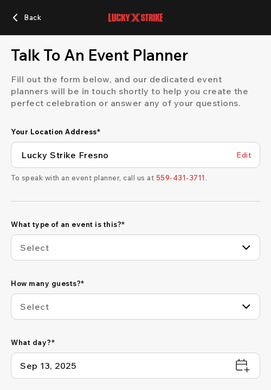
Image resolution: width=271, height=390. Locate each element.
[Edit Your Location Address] (243, 155)
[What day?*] (135, 366)
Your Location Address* (55, 131)
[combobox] (135, 248)
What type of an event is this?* (68, 224)
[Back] (26, 17)
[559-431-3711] (180, 178)
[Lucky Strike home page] (135, 17)
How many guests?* (48, 283)
